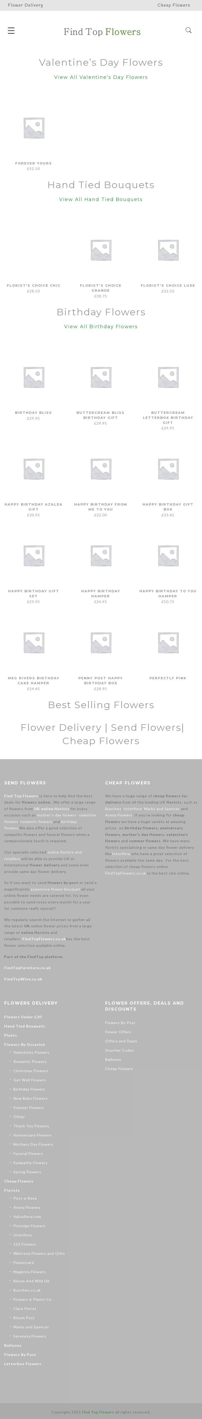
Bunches (113, 808)
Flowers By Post (20, 1354)
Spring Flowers (27, 1172)
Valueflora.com (27, 1216)
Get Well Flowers (29, 1080)
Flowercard (23, 1262)
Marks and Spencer (162, 808)
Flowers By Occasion (24, 1044)
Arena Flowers (118, 815)
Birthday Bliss (34, 412)
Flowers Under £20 (23, 1017)
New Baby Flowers (30, 1098)
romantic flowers (36, 821)
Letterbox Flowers (22, 1363)
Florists (12, 1190)
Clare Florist (25, 1308)
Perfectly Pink (168, 678)
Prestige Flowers (29, 1225)
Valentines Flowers (31, 1052)
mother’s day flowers (57, 815)
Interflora (133, 808)
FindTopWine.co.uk (23, 979)
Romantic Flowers (30, 1061)
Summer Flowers (28, 1107)
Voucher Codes (119, 1050)
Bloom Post (24, 1317)
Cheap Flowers (18, 1181)
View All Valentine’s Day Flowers (101, 77)
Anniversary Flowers (32, 1135)
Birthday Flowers (29, 1089)
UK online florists (51, 808)
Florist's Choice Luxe (168, 285)
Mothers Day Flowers (33, 1144)
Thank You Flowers (31, 1126)
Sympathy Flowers (30, 1162)
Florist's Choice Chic (34, 285)
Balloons (13, 1345)
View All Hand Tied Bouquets (101, 199)
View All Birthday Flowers (101, 327)
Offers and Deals (121, 1041)
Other (19, 1116)
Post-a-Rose (25, 1198)
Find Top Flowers (21, 796)
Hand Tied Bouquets (24, 1026)
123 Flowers (24, 1244)
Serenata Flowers (29, 1336)
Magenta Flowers (29, 1271)
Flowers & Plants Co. (33, 1299)
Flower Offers (118, 1032)
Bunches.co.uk (27, 1290)
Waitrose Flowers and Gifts (39, 1253)
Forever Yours (33, 163)
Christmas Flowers (30, 1070)
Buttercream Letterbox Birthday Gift (168, 417)
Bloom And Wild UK (31, 1281)
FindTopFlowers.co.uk (44, 939)
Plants (10, 1035)
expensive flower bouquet (55, 889)
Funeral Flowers (28, 1153)
